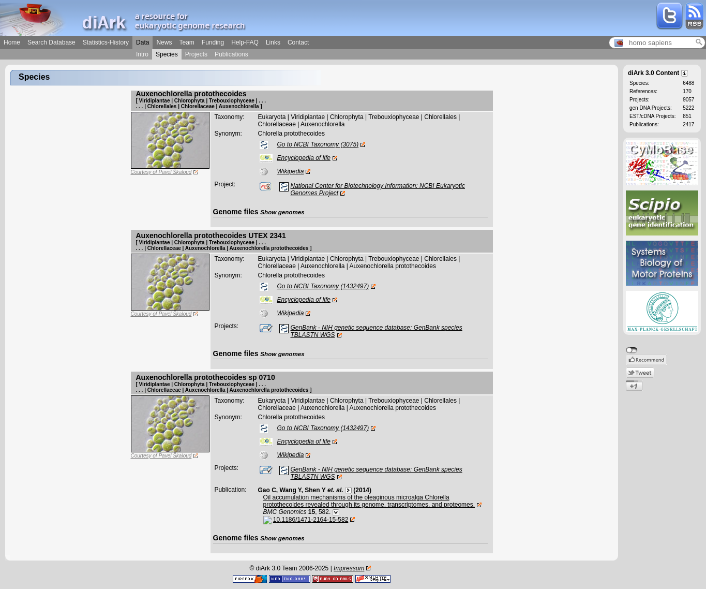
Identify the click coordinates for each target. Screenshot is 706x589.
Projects (196, 54)
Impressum (349, 568)
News (164, 42)
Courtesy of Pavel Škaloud (161, 172)
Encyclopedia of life (304, 157)
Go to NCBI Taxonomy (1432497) (323, 286)
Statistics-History (106, 42)
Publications (231, 54)
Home (12, 42)
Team (186, 42)
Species (167, 54)
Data (142, 42)
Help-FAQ (245, 42)
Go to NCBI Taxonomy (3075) (318, 144)
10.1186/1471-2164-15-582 (310, 519)
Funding (213, 42)
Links (273, 42)
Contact (298, 42)
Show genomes (282, 212)
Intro (142, 54)
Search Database (51, 42)
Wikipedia (290, 171)
